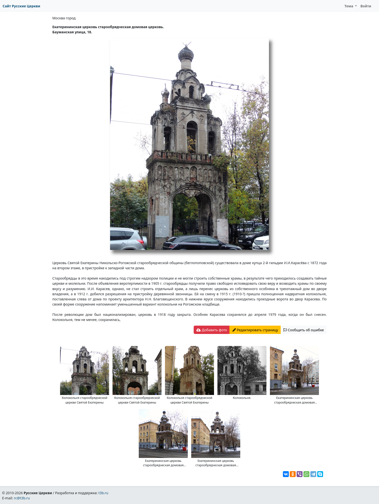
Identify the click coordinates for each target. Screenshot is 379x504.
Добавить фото (211, 330)
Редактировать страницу (255, 330)
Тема (349, 6)
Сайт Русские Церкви (21, 6)
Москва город (64, 18)
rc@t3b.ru (22, 498)
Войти (365, 6)
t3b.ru (103, 493)
